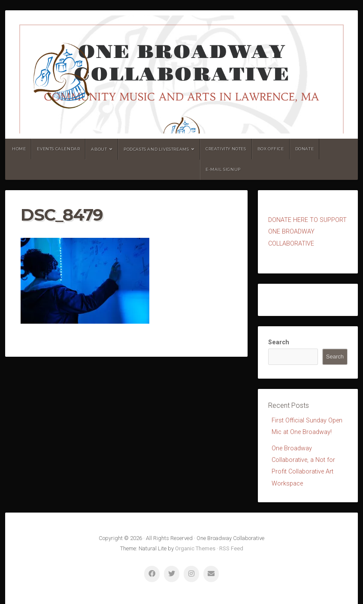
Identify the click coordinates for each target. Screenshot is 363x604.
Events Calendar (58, 148)
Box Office (270, 148)
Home (19, 148)
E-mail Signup (223, 169)
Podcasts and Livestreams (156, 149)
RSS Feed (231, 548)
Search (278, 342)
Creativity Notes (226, 148)
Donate (304, 148)
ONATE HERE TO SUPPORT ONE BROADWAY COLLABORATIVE (307, 231)
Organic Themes (195, 548)
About (99, 149)
